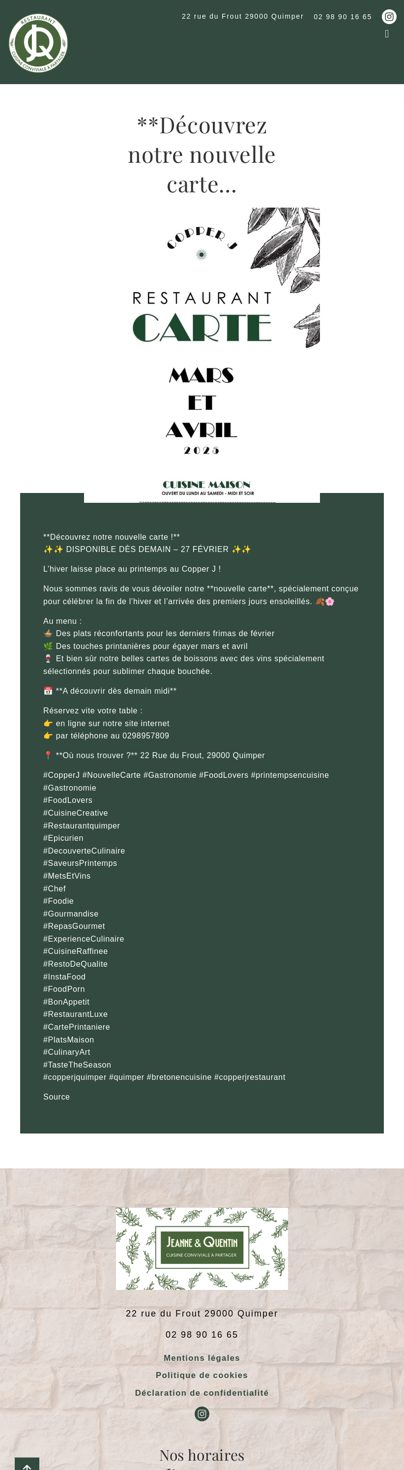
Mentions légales (202, 1358)
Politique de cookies (202, 1375)
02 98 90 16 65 (343, 17)
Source (56, 1097)
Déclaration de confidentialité (202, 1393)
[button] (387, 34)
